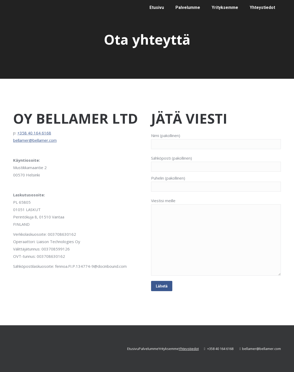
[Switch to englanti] (241, 40)
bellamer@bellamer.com (35, 140)
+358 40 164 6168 (34, 132)
